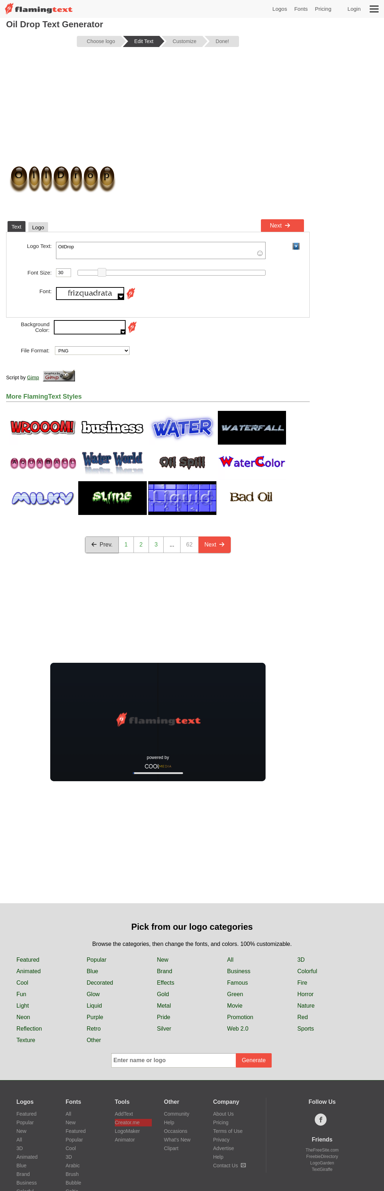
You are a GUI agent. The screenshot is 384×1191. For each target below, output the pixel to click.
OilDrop (160, 250)
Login (354, 9)
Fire (303, 983)
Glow (92, 994)
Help (169, 1122)
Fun (22, 994)
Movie (235, 1006)
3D (301, 960)
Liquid (94, 1006)
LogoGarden (322, 1163)
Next (280, 225)
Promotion (240, 1017)
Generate (254, 1060)
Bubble (73, 1183)
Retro (93, 1029)
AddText (124, 1114)
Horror (306, 994)
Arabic (73, 1165)
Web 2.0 (237, 1029)
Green (235, 994)
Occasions (175, 1131)
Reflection (29, 1029)
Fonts (301, 9)
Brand (164, 971)
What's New (177, 1140)
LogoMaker (127, 1131)
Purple (94, 1017)
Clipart (171, 1148)
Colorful (307, 971)
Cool (22, 983)
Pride (163, 1017)
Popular (96, 960)
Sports (306, 1029)
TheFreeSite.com (322, 1150)
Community (176, 1114)
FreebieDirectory (322, 1156)
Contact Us (229, 1165)
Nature (306, 1006)
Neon (23, 1017)
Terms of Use (228, 1131)
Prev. (102, 544)
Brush (72, 1174)
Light (23, 1006)
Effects (165, 983)
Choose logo (101, 41)
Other (93, 1040)
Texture (26, 1040)
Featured (28, 960)
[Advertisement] (158, 108)
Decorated (99, 983)
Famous (237, 983)
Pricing (323, 9)
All (230, 960)
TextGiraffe (322, 1169)
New (162, 960)
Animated (29, 971)
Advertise (223, 1148)
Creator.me (127, 1122)
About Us (223, 1114)
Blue (92, 971)
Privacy (221, 1140)
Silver (164, 1029)
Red (303, 1017)
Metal (164, 1006)
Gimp (33, 377)
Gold (163, 994)
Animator (125, 1140)
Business (238, 971)
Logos (279, 9)
